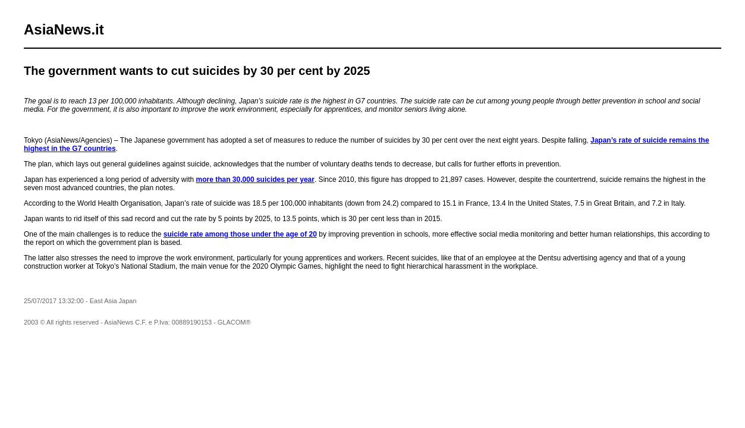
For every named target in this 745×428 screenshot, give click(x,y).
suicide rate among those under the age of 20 (240, 234)
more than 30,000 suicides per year (255, 179)
